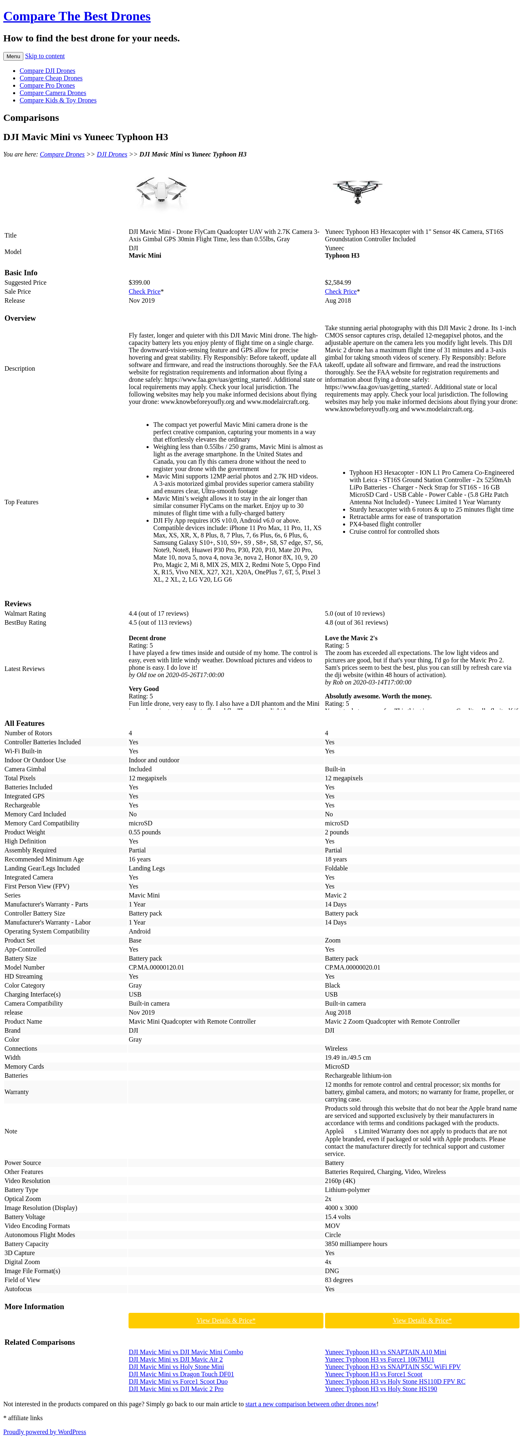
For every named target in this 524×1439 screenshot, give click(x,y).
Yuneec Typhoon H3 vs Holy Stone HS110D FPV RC (395, 1381)
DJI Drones (112, 154)
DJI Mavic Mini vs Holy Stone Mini (176, 1366)
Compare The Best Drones (77, 16)
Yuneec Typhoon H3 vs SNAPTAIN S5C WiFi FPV (393, 1366)
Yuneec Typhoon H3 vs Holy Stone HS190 (381, 1388)
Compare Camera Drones (53, 92)
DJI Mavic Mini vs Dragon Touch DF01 (181, 1374)
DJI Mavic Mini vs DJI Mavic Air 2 (176, 1359)
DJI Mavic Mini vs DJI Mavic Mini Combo (186, 1351)
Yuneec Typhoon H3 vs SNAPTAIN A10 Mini (386, 1351)
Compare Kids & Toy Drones (58, 100)
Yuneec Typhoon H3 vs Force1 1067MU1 (379, 1359)
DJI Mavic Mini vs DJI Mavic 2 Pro (176, 1388)
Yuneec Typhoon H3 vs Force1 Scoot (373, 1374)
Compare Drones (62, 154)
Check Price (144, 291)
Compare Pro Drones (47, 85)
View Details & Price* (225, 1320)
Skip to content (45, 55)
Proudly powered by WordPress (44, 1431)
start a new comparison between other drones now (310, 1403)
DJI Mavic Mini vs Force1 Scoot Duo (178, 1381)
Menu (13, 56)
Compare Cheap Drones (51, 78)
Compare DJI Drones (47, 70)
